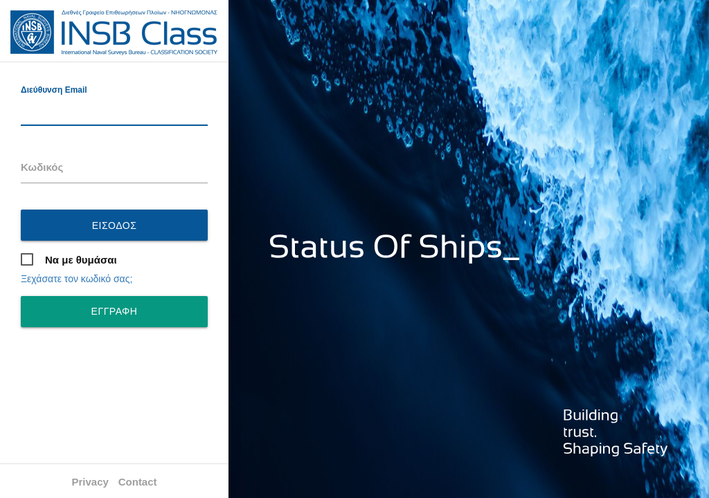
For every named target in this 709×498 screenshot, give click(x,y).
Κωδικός (42, 167)
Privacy (89, 482)
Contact (137, 482)
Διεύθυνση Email (54, 90)
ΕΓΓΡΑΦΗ (114, 311)
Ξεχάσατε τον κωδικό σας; (76, 278)
